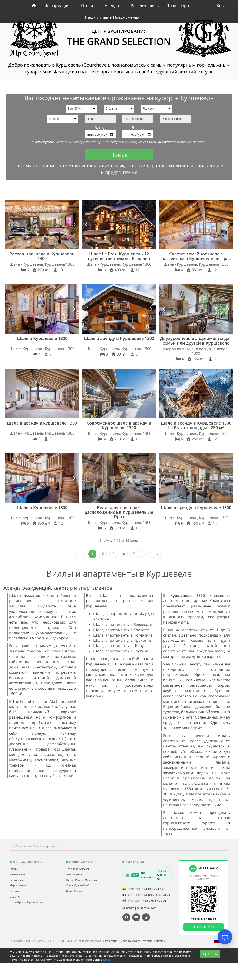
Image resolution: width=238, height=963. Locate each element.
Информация (58, 6)
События (15, 896)
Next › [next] (156, 554)
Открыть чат (203, 927)
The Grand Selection (78, 868)
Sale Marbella (74, 874)
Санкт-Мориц (74, 891)
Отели (89, 6)
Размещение (17, 874)
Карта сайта (110, 940)
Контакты (160, 940)
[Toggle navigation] (220, 6)
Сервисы (15, 891)
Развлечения (145, 6)
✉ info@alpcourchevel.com (139, 908)
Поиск (119, 154)
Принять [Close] (210, 953)
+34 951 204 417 (153, 889)
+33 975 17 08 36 (154, 900)
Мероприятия (18, 885)
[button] (10, 224)
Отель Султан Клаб (77, 885)
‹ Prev (80, 554)
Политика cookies (130, 940)
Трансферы (180, 6)
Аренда (114, 6)
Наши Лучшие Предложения (112, 17)
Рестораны (16, 880)
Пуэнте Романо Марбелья (81, 880)
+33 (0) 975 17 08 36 (156, 895)
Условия (147, 940)
